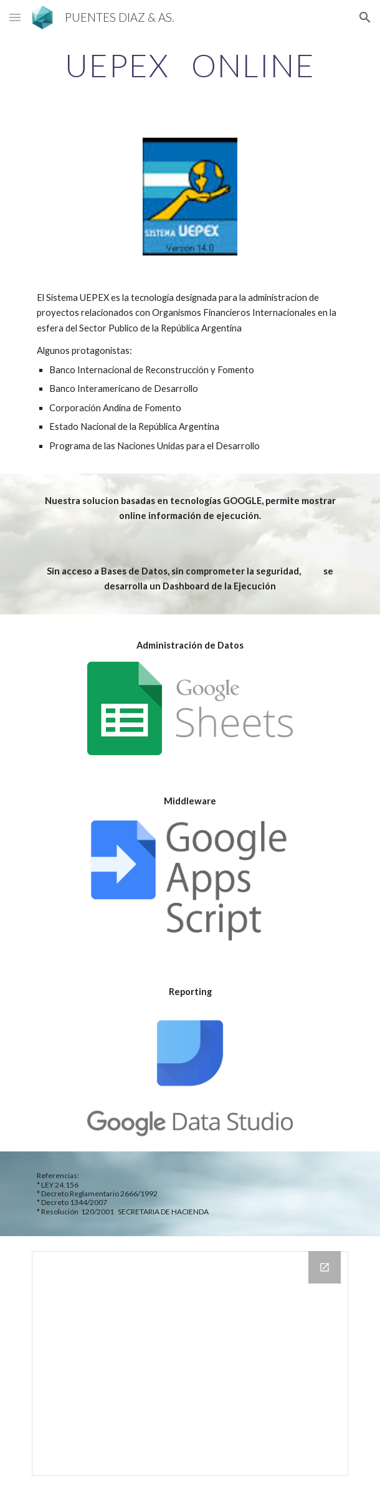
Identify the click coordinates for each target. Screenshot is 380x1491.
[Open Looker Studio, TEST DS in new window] (324, 1267)
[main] (190, 65)
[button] (15, 17)
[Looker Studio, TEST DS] (190, 1363)
